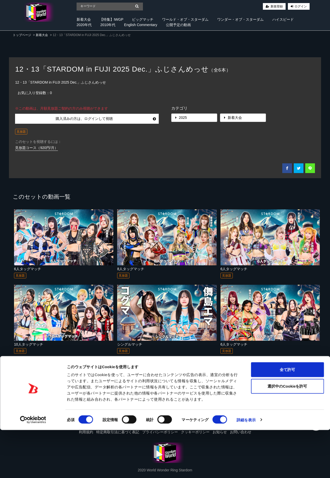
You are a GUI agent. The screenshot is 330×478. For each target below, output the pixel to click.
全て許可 (287, 417)
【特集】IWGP (111, 19)
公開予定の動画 (178, 25)
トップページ (22, 35)
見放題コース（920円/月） (36, 148)
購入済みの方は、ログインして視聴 (106, 119)
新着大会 (84, 19)
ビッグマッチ (142, 19)
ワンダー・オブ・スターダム (240, 19)
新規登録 (277, 6)
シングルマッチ (129, 344)
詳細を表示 (246, 468)
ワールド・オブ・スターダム (185, 19)
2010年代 (107, 25)
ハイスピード (283, 19)
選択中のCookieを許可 (287, 434)
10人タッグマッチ (28, 344)
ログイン (301, 6)
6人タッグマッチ (27, 269)
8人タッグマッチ (130, 269)
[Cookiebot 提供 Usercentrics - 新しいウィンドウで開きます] (33, 468)
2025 (181, 118)
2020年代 (84, 25)
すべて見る (306, 391)
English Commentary (140, 25)
